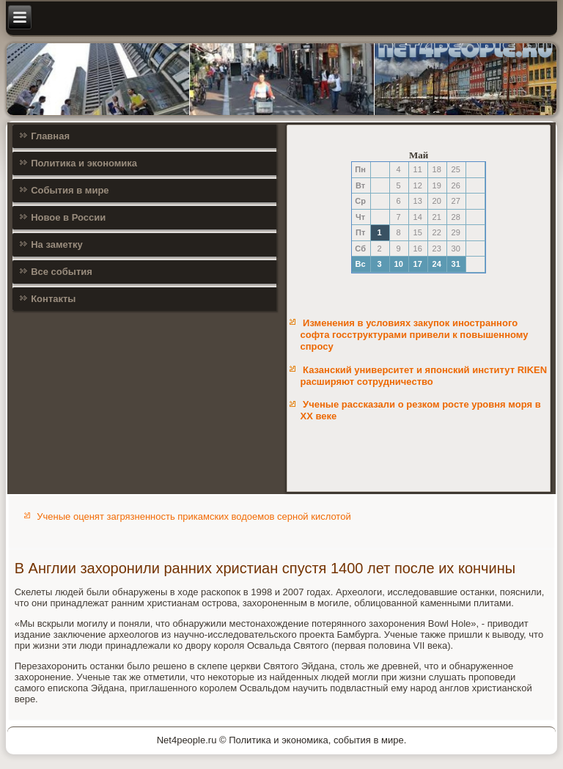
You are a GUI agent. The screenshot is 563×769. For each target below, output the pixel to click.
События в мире (69, 190)
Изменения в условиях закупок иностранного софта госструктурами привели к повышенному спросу (414, 335)
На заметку (57, 244)
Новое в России (68, 217)
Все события (61, 271)
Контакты (53, 298)
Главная (50, 135)
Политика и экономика (84, 163)
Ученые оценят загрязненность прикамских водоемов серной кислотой (193, 516)
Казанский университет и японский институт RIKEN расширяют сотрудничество (423, 375)
